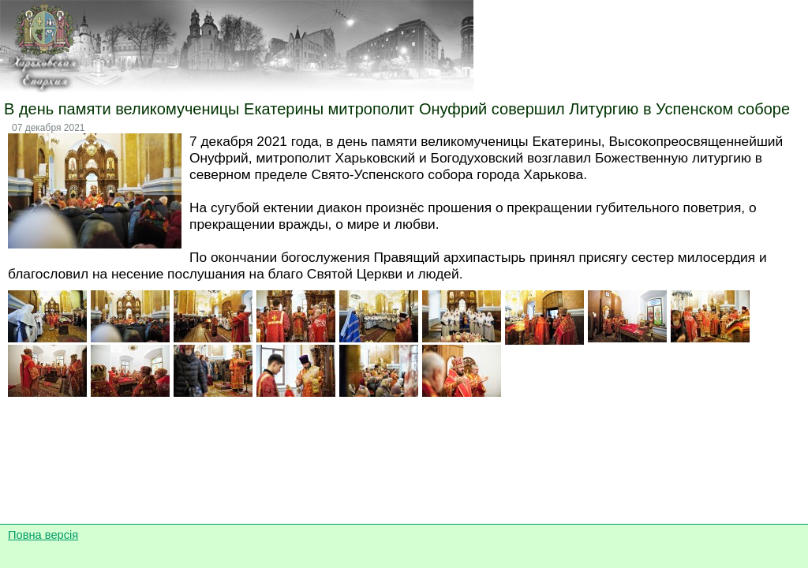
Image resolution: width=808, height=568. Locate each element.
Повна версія (43, 535)
